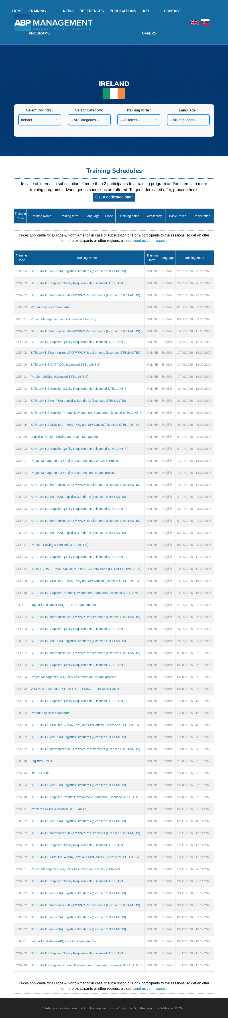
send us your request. (150, 240)
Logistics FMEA (41, 761)
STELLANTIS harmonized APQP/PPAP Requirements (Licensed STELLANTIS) (85, 295)
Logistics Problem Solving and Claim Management (65, 436)
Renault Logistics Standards (50, 307)
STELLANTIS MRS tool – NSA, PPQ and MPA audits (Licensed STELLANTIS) (85, 424)
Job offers (149, 22)
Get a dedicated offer (114, 197)
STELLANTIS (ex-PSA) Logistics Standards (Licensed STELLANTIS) (78, 400)
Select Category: (89, 110)
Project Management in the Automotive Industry (63, 319)
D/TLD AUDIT (40, 773)
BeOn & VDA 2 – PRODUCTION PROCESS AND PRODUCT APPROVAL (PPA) (86, 569)
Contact (172, 11)
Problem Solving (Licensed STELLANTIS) (59, 376)
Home (17, 11)
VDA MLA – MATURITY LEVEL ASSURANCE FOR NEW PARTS (75, 689)
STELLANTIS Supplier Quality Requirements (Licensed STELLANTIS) (79, 283)
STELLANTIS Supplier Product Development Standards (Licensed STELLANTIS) (87, 412)
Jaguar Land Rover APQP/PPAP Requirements (63, 605)
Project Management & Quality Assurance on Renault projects (73, 473)
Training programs (39, 22)
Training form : (138, 110)
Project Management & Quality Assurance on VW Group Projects (75, 461)
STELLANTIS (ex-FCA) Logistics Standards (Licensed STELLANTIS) (78, 271)
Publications (123, 11)
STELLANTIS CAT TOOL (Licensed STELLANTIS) (65, 364)
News (68, 11)
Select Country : (39, 110)
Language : (188, 110)
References (91, 11)
